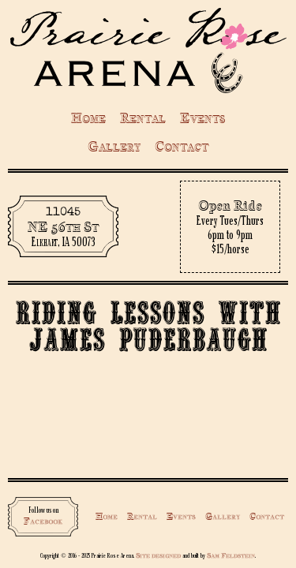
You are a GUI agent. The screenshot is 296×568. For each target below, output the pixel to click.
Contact (181, 146)
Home (88, 118)
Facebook (43, 521)
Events (202, 118)
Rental (143, 118)
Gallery (114, 146)
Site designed (158, 555)
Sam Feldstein (231, 555)
